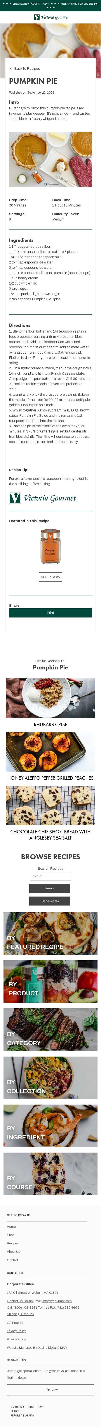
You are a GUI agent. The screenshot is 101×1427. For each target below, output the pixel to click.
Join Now (51, 1390)
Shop (11, 1235)
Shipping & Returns (20, 1314)
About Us (13, 1251)
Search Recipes (50, 868)
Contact (12, 1260)
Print (50, 613)
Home (11, 1226)
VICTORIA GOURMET (25, 1407)
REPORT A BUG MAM (22, 1415)
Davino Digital (47, 1347)
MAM (64, 1347)
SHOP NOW (50, 577)
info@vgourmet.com (57, 1301)
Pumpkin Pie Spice (46, 299)
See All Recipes (50, 901)
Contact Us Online (20, 1301)
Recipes (13, 1243)
